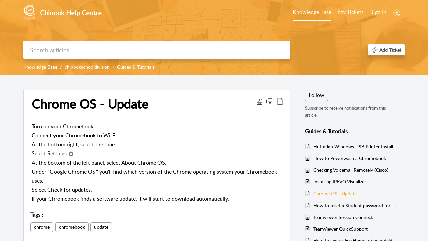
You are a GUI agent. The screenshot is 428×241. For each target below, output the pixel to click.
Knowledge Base (312, 12)
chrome (42, 227)
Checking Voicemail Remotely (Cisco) (350, 170)
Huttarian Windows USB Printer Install (353, 146)
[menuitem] (312, 13)
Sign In (378, 12)
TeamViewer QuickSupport (340, 229)
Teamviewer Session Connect (343, 217)
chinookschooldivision (87, 67)
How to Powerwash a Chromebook (349, 158)
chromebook (72, 227)
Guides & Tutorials (135, 67)
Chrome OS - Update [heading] (90, 104)
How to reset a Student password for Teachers (355, 205)
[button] (397, 12)
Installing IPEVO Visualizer (339, 181)
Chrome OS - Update (335, 193)
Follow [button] (316, 95)
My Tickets (351, 12)
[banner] (214, 37)
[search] (156, 50)
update (101, 227)
